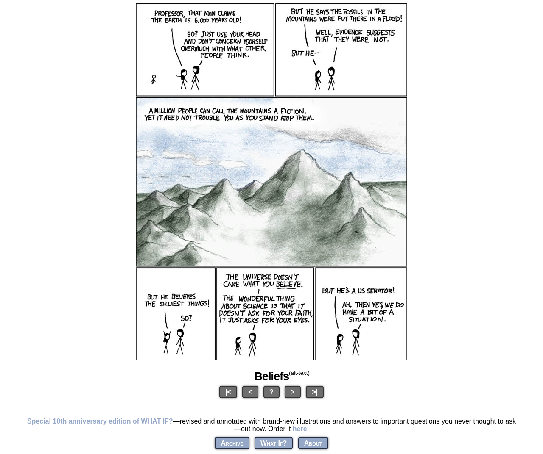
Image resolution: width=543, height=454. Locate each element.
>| (315, 392)
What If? (273, 443)
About (313, 443)
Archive (232, 443)
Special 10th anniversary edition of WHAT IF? (100, 421)
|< (228, 392)
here (300, 428)
